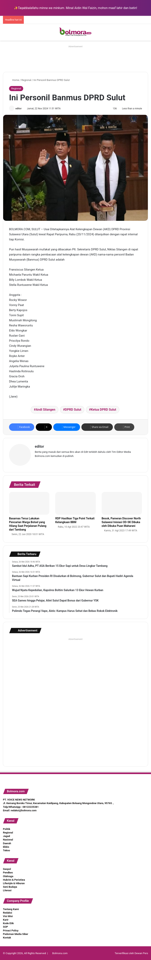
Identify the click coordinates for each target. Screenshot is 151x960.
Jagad (6, 835)
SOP (5, 926)
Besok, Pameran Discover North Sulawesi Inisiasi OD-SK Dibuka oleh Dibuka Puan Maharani (121, 521)
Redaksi (7, 912)
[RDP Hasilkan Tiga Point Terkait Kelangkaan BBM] (75, 503)
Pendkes (8, 872)
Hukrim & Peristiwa (14, 879)
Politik (6, 828)
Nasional (8, 839)
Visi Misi (8, 915)
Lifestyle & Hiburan (14, 882)
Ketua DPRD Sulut (103, 410)
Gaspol (7, 868)
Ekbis (6, 846)
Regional (26, 80)
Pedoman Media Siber (15, 933)
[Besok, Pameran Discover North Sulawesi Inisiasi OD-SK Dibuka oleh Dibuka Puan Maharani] (122, 503)
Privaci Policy (10, 930)
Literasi (7, 889)
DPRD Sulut (73, 410)
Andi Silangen (45, 410)
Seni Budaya (10, 886)
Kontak (7, 937)
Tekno (6, 850)
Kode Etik (8, 922)
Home (14, 80)
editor (19, 108)
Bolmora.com (60, 952)
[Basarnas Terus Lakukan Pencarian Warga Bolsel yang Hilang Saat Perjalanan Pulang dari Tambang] (29, 503)
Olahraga (8, 875)
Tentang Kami (11, 908)
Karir (5, 919)
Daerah (7, 842)
